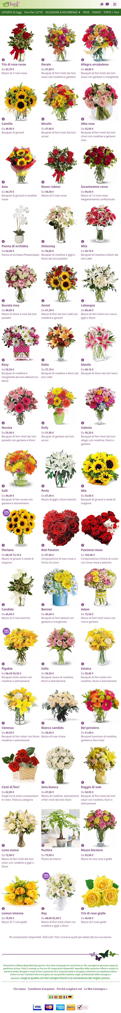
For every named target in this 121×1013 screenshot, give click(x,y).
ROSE (86, 12)
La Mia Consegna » (96, 989)
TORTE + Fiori (111, 12)
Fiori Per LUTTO (33, 12)
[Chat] (108, 4)
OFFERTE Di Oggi (12, 12)
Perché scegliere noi (69, 989)
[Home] (103, 4)
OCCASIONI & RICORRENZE (61, 12)
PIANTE (96, 12)
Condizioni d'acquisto (41, 989)
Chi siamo (20, 989)
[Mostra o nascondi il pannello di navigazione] (114, 4)
